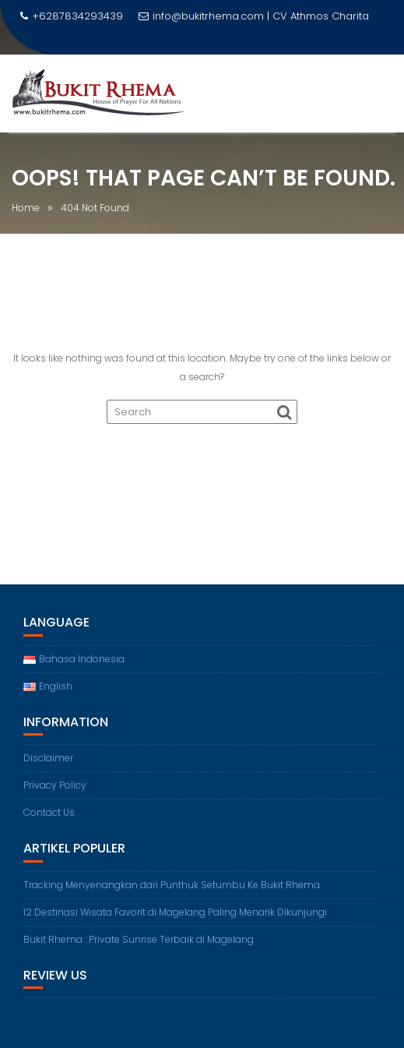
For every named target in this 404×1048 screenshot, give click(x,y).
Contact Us (49, 812)
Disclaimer (48, 757)
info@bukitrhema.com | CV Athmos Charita (254, 16)
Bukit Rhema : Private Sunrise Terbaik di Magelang (138, 939)
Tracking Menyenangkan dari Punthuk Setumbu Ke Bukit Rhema (171, 884)
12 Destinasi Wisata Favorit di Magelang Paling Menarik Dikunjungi (175, 912)
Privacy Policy (54, 785)
